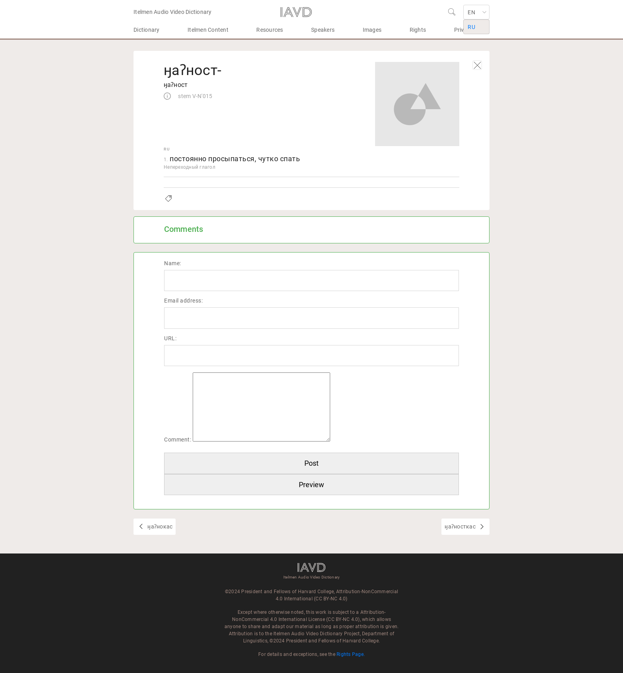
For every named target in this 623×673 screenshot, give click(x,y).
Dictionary (147, 30)
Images (372, 30)
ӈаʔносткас (461, 526)
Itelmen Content (208, 30)
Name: (172, 263)
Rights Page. (351, 654)
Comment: (177, 439)
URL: (170, 338)
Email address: (183, 300)
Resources (269, 30)
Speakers (323, 30)
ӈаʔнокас (159, 526)
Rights (418, 30)
